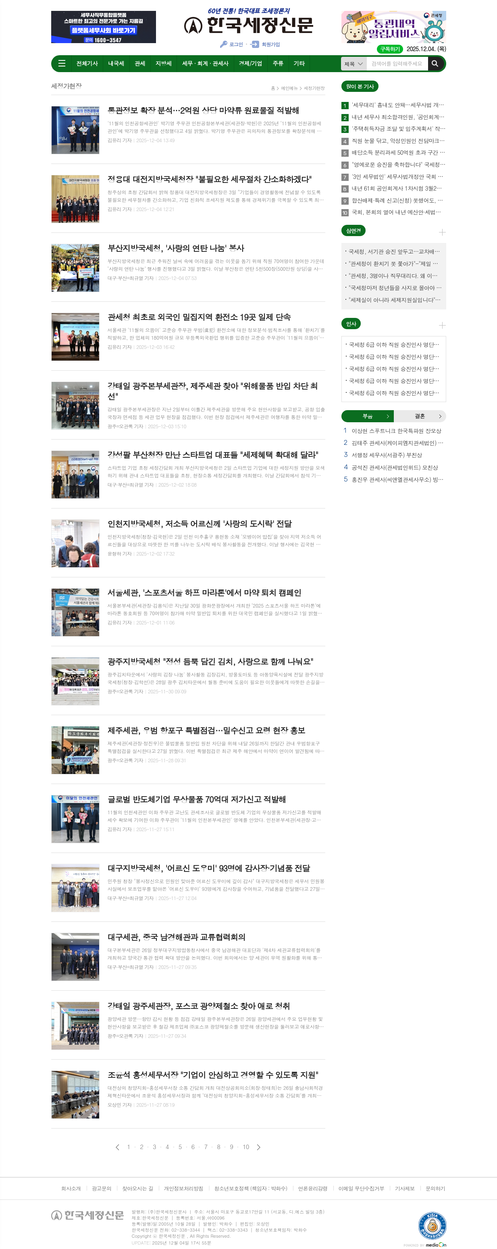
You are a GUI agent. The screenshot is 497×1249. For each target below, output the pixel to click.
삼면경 (353, 230)
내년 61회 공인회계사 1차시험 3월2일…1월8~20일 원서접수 (399, 189)
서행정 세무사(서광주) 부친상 (387, 455)
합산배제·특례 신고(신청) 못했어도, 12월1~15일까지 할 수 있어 (399, 201)
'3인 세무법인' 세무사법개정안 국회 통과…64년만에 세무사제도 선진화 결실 (399, 177)
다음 (258, 1147)
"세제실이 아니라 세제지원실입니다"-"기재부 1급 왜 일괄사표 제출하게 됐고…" (395, 300)
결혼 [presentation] (419, 416)
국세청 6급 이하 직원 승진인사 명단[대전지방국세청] (395, 393)
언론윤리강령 (312, 1188)
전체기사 (87, 63)
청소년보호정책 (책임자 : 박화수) (250, 1188)
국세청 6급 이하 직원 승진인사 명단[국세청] (395, 344)
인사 (351, 324)
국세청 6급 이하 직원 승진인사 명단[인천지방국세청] (395, 381)
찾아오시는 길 (137, 1188)
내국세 (116, 63)
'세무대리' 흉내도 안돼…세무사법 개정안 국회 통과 (399, 105)
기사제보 (405, 1188)
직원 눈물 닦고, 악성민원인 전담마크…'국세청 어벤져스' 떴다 (399, 141)
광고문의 (101, 1188)
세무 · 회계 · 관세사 (205, 63)
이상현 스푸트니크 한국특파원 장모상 (396, 430)
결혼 (440, 416)
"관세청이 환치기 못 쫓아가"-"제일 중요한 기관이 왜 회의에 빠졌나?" (395, 263)
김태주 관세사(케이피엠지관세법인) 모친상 (399, 442)
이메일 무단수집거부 (362, 1188)
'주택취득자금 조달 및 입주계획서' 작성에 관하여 (399, 129)
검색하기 (435, 64)
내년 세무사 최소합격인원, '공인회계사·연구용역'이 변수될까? (399, 117)
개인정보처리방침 (184, 1188)
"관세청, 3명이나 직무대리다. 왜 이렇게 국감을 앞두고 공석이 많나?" (395, 276)
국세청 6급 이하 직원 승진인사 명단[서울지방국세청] (395, 357)
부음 (388, 416)
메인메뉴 (289, 88)
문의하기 (435, 1188)
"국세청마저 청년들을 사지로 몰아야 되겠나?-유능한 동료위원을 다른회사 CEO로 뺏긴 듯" (395, 288)
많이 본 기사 (360, 86)
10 (246, 1147)
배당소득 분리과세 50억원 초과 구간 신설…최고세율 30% (399, 153)
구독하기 (390, 49)
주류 (277, 63)
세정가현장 (314, 88)
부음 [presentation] (367, 416)
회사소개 (71, 1188)
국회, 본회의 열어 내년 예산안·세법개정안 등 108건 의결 (399, 212)
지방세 (163, 63)
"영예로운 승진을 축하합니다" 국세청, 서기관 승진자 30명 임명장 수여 (399, 165)
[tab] (367, 416)
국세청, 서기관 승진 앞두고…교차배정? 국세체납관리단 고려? (395, 251)
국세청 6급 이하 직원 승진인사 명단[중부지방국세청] (395, 369)
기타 (299, 63)
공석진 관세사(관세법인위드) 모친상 (395, 467)
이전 (117, 1147)
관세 (140, 63)
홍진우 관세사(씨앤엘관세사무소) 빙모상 (399, 479)
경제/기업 (250, 63)
